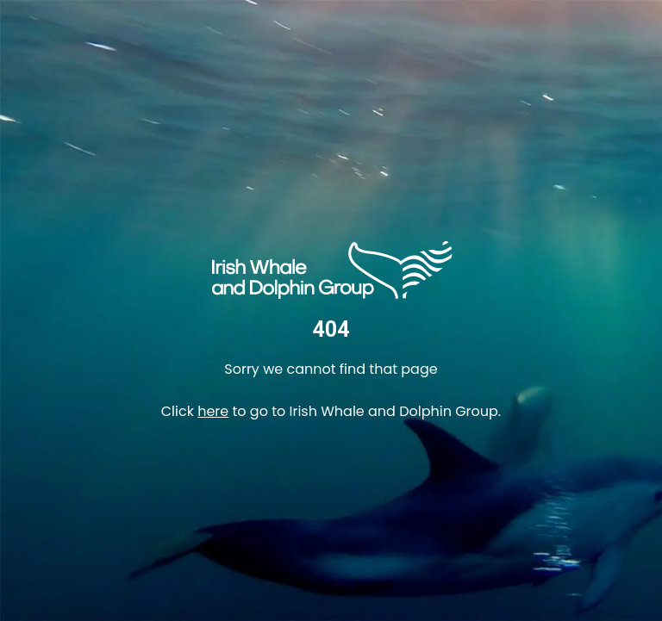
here (212, 411)
